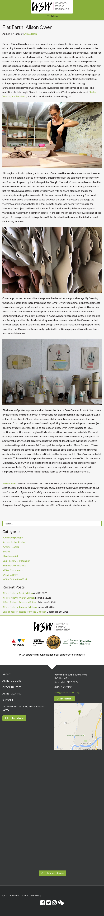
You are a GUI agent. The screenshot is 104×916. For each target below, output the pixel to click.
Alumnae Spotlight (13, 537)
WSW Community (13, 569)
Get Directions (65, 698)
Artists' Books (11, 546)
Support (7, 700)
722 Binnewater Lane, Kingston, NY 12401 (23, 708)
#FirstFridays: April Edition (18, 592)
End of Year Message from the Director (24, 611)
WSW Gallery (10, 574)
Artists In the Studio (14, 542)
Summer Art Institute (14, 565)
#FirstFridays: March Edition (19, 597)
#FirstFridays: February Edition (20, 602)
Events (6, 551)
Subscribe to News (14, 718)
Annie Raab (30, 33)
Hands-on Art (10, 556)
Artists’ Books (11, 680)
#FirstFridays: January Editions (20, 606)
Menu (52, 16)
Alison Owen (8, 483)
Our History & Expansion (16, 560)
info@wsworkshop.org (67, 692)
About (6, 674)
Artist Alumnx (11, 693)
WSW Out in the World (15, 579)
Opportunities (11, 687)
